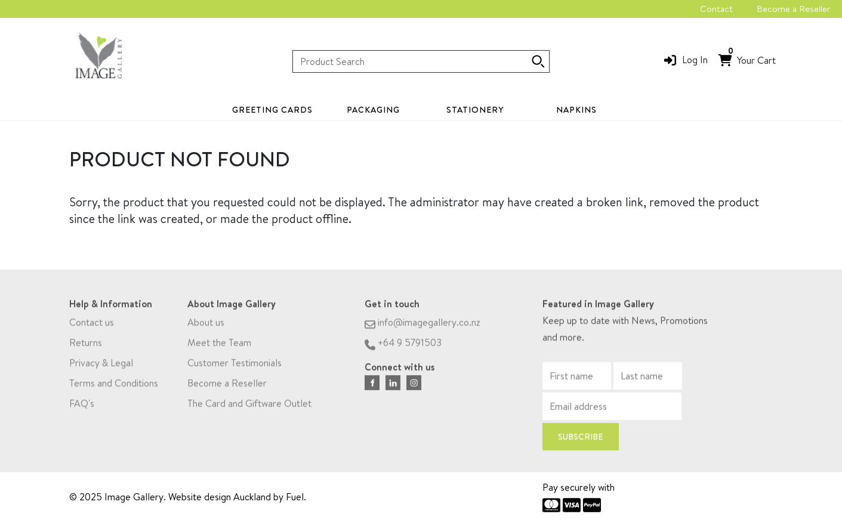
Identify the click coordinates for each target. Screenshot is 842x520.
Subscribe (580, 439)
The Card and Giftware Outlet (249, 405)
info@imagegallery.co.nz (422, 324)
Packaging (373, 110)
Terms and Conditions (113, 385)
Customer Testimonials (234, 365)
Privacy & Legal (101, 365)
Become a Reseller (793, 8)
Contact (716, 8)
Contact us (91, 324)
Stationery (475, 110)
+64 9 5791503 (403, 344)
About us (205, 324)
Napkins (576, 110)
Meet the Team (219, 344)
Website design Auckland (219, 496)
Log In (695, 59)
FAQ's (81, 405)
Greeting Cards (272, 110)
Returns (85, 344)
